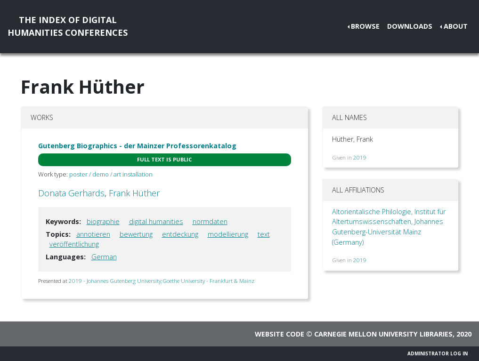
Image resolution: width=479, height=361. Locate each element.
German (104, 256)
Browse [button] (365, 26)
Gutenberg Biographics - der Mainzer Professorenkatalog (137, 145)
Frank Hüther (134, 193)
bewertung (136, 234)
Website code (279, 333)
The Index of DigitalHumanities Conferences (68, 26)
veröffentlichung (74, 244)
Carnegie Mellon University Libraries (383, 333)
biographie (103, 221)
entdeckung (180, 234)
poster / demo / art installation (111, 174)
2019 (359, 157)
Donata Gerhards (71, 193)
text (264, 234)
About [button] (456, 26)
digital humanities (156, 221)
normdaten (210, 221)
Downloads (409, 26)
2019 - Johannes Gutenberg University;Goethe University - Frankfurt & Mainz (161, 280)
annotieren (93, 234)
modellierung (228, 234)
